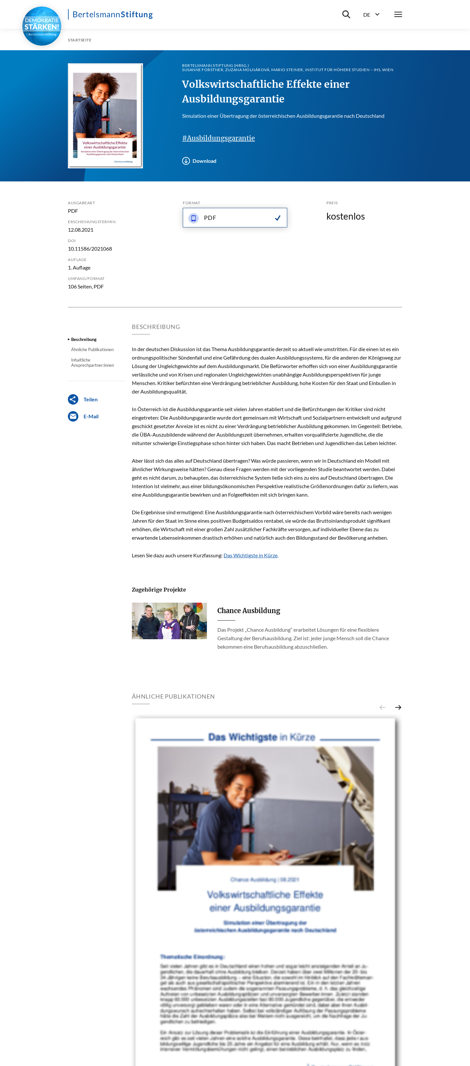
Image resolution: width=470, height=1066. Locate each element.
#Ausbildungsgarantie (218, 138)
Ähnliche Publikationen (92, 349)
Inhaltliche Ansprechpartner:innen (92, 362)
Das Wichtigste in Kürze (250, 555)
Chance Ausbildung (248, 611)
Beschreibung (84, 339)
